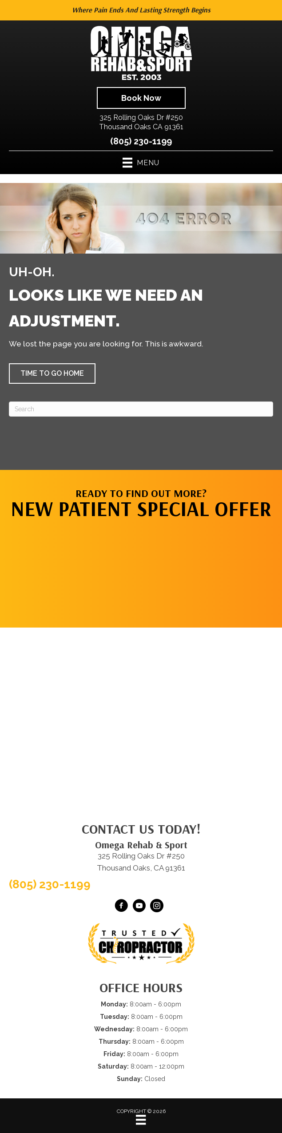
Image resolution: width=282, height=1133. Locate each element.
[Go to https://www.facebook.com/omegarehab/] (121, 907)
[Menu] (141, 1120)
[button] (52, 373)
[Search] (141, 409)
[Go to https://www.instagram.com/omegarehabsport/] (156, 907)
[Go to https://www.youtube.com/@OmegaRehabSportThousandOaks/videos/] (139, 907)
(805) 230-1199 (141, 141)
